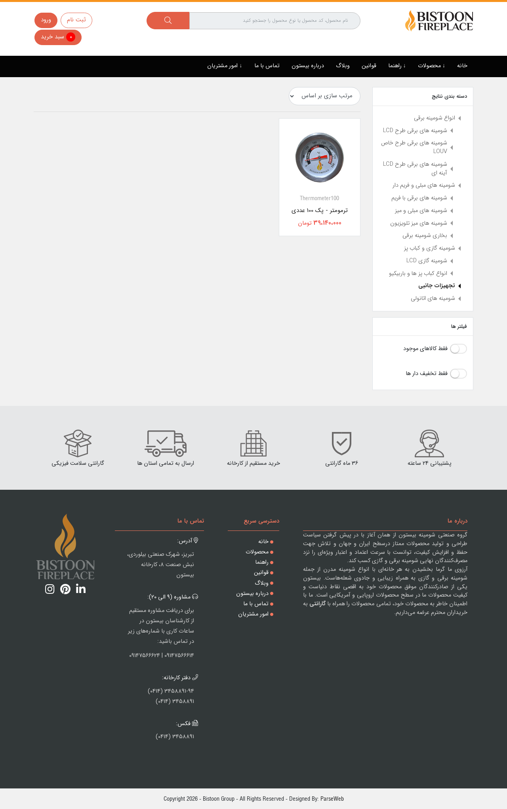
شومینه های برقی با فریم (419, 198)
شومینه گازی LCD (426, 260)
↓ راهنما (397, 65)
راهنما (262, 562)
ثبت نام (76, 20)
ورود (46, 20)
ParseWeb (332, 798)
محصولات (257, 552)
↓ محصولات (431, 65)
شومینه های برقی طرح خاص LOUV (414, 147)
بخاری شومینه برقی (424, 235)
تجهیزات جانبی (436, 285)
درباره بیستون (308, 65)
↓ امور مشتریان (224, 65)
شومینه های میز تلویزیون (418, 223)
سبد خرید (58, 37)
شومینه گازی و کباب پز (429, 248)
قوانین (369, 65)
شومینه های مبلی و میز (421, 210)
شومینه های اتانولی (433, 298)
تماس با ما (267, 65)
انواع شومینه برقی (434, 118)
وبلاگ (343, 65)
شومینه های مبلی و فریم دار (424, 185)
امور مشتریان (253, 614)
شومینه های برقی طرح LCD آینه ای (415, 169)
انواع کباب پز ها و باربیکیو (418, 273)
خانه (462, 65)
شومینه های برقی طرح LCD (415, 130)
